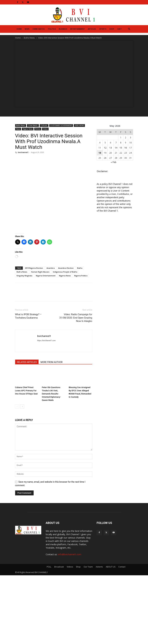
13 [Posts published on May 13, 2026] (110, 147)
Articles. (92, 29)
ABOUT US (110, 566)
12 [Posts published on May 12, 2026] (105, 147)
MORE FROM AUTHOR (51, 362)
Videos (45, 129)
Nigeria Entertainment (45, 275)
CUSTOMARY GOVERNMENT (61, 125)
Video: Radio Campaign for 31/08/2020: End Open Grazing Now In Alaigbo (75, 318)
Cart (119, 29)
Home (19, 29)
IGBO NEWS (79, 125)
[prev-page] (17, 406)
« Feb (113, 162)
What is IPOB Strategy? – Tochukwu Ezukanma (28, 316)
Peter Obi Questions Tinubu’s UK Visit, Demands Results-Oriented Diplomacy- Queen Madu (51, 393)
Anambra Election (66, 268)
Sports (102, 29)
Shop (111, 29)
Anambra (51, 268)
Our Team (88, 566)
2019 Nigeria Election (34, 268)
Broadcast (59, 566)
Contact (121, 566)
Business (63, 29)
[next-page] (22, 406)
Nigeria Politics (80, 275)
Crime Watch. (38, 29)
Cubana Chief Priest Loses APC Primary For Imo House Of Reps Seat (26, 390)
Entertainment (77, 29)
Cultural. (44, 125)
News (27, 29)
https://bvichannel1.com (46, 341)
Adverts (99, 566)
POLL (49, 566)
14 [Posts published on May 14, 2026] (116, 147)
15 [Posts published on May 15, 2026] (120, 147)
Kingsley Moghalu (24, 275)
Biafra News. (29, 37)
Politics (52, 29)
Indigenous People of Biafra (65, 272)
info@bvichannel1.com (69, 554)
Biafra (79, 268)
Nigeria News (27, 129)
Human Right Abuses (40, 272)
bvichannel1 (23, 152)
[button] (129, 29)
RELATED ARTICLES (27, 362)
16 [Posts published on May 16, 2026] (125, 147)
